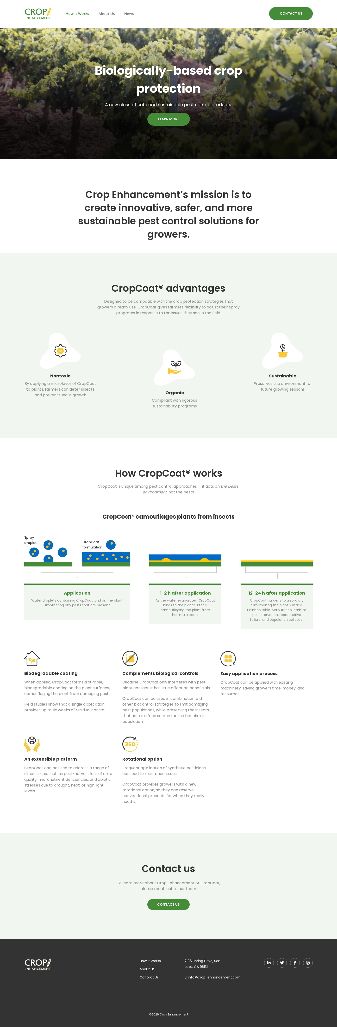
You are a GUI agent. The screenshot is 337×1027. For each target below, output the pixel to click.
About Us (107, 13)
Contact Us (149, 977)
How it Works (77, 13)
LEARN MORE (168, 119)
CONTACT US (291, 13)
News (129, 13)
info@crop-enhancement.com (214, 977)
